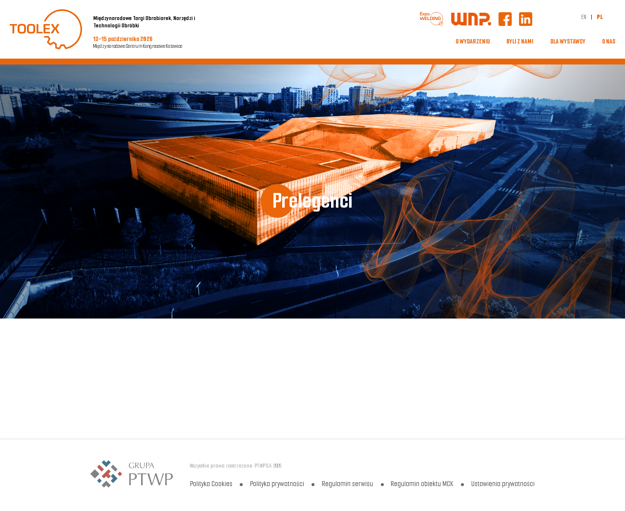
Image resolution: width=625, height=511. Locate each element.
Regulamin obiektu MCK (422, 484)
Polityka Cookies (211, 484)
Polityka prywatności (277, 484)
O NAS (608, 41)
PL (600, 17)
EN (583, 17)
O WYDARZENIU (473, 41)
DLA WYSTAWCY (567, 41)
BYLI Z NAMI (519, 41)
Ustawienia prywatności (502, 484)
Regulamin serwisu (347, 484)
